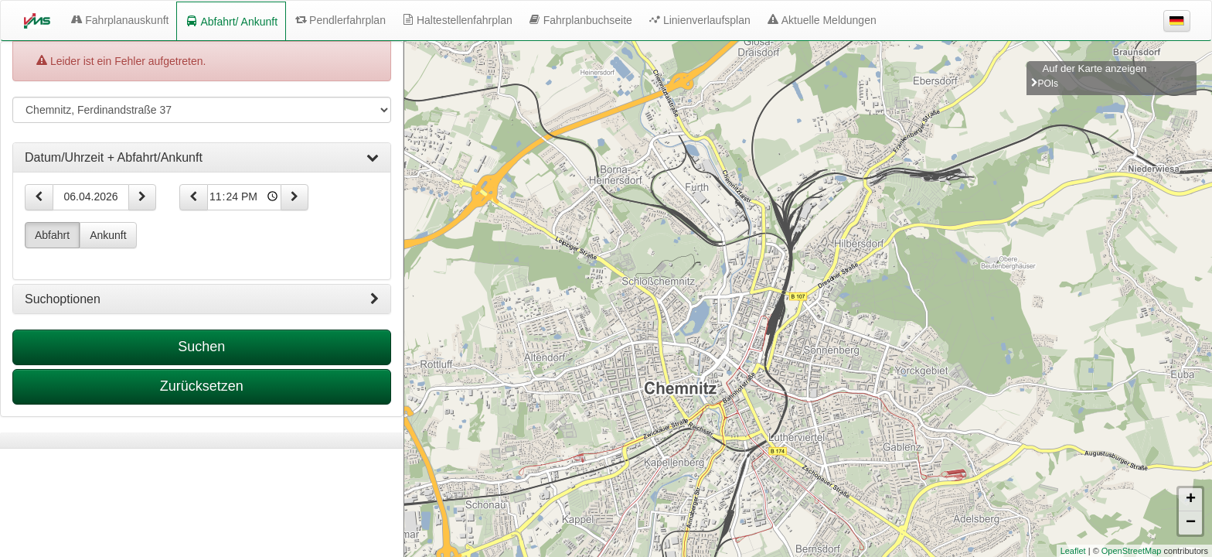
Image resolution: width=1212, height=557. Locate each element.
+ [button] (1191, 499)
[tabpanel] (201, 440)
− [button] (1191, 523)
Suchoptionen (202, 299)
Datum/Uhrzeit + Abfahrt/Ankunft (202, 158)
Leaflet (1073, 550)
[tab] (201, 158)
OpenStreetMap (1131, 550)
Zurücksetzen (201, 386)
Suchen (201, 346)
